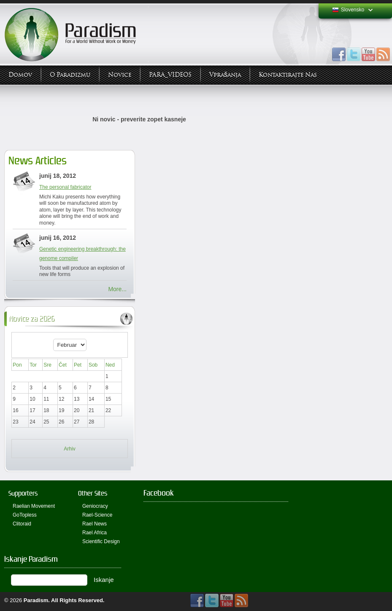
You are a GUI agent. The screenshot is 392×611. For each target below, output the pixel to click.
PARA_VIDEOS (170, 74)
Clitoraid (22, 524)
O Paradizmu (70, 74)
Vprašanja (225, 74)
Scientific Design (101, 541)
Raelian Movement (34, 506)
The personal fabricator (65, 187)
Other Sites (92, 493)
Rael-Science (97, 515)
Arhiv (69, 449)
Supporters (23, 493)
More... (117, 289)
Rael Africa (94, 533)
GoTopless (25, 515)
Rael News (94, 524)
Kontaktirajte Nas (288, 74)
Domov (20, 74)
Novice (119, 74)
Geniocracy (95, 506)
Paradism (36, 600)
